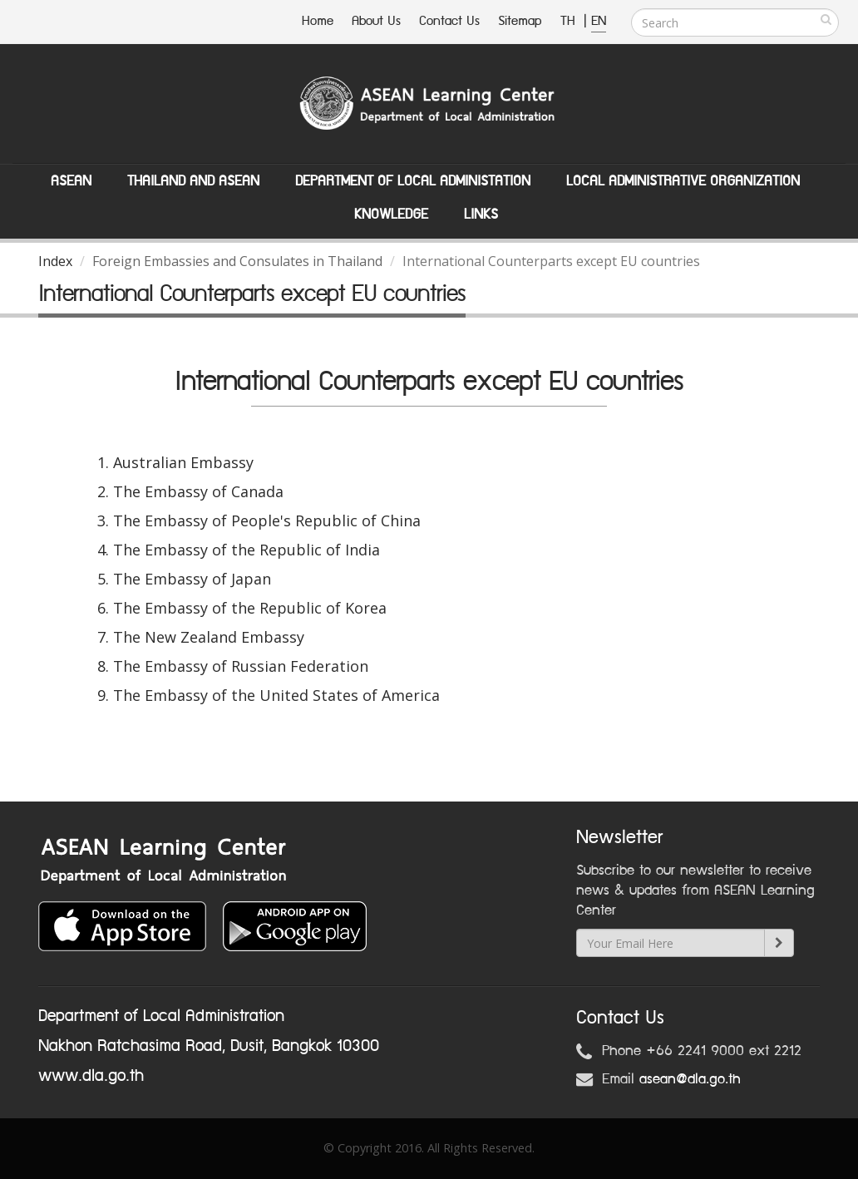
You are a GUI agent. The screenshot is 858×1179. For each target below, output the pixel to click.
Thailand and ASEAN (193, 181)
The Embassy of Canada (198, 491)
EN (598, 21)
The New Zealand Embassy (208, 637)
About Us (376, 21)
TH (569, 21)
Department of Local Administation (412, 181)
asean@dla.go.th (690, 1079)
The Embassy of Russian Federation (240, 666)
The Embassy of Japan (192, 579)
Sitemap (520, 21)
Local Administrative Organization (683, 181)
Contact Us (449, 21)
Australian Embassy (183, 462)
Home (317, 21)
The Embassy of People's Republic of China (267, 520)
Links (481, 214)
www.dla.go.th (91, 1076)
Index (55, 261)
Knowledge (391, 214)
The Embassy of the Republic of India (246, 550)
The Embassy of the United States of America (276, 695)
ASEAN (71, 181)
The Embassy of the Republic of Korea (250, 608)
